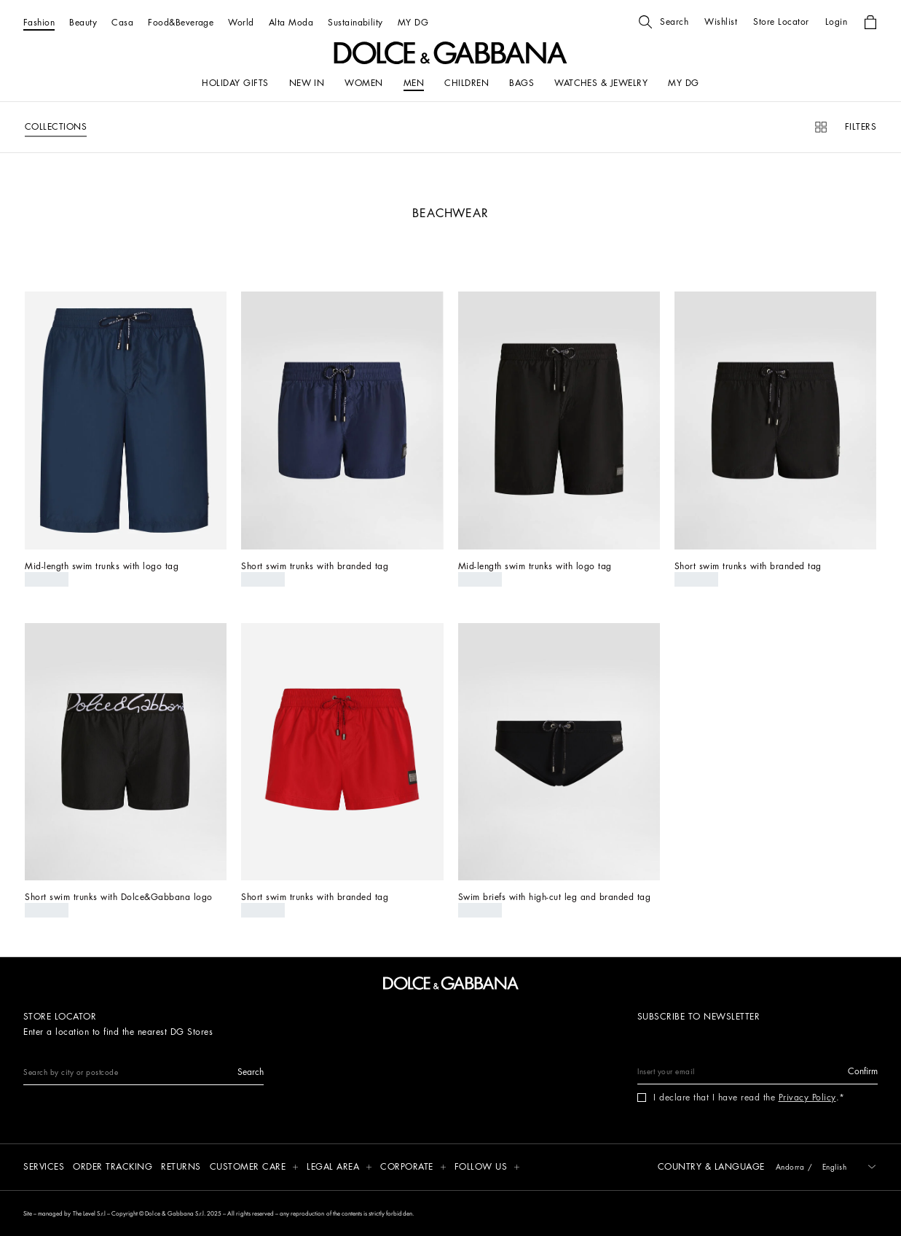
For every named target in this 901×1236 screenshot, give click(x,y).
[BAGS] (521, 83)
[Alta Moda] (291, 22)
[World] (240, 22)
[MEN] (414, 83)
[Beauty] (83, 22)
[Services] (43, 1167)
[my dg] (683, 83)
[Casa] (122, 22)
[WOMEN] (363, 83)
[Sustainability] (355, 22)
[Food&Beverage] (180, 22)
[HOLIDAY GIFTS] (235, 83)
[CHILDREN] (466, 83)
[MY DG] (413, 22)
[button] (663, 22)
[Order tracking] (112, 1167)
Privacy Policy (807, 1097)
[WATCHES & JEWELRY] (601, 83)
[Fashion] (39, 22)
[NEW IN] (307, 83)
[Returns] (181, 1167)
